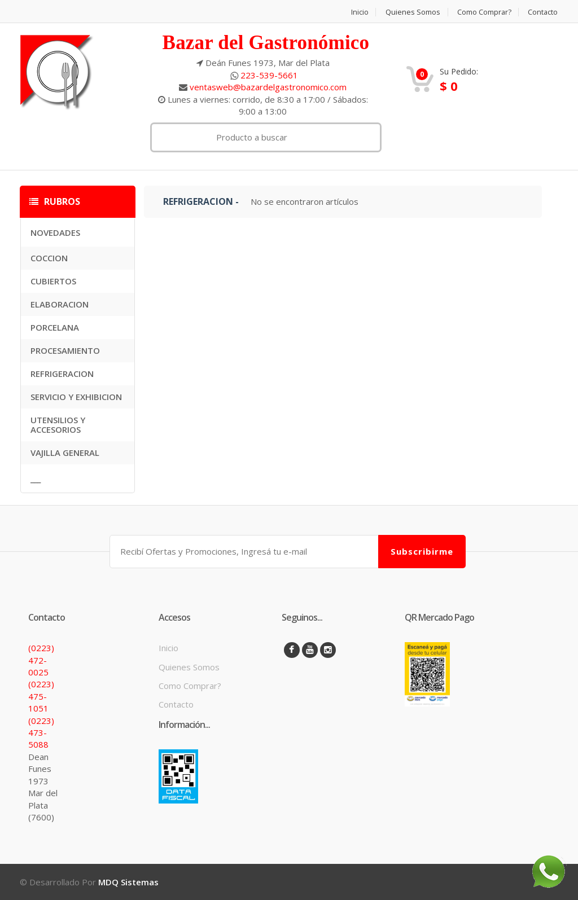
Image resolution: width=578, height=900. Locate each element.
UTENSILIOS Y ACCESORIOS (57, 424)
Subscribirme (422, 550)
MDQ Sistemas (128, 882)
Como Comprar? (483, 12)
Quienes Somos (411, 12)
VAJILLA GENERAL (64, 452)
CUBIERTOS (53, 281)
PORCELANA (54, 327)
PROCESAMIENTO (65, 350)
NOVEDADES (55, 232)
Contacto (543, 12)
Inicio (357, 12)
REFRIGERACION (62, 373)
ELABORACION (59, 304)
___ (35, 478)
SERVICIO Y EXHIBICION (76, 396)
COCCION (49, 258)
